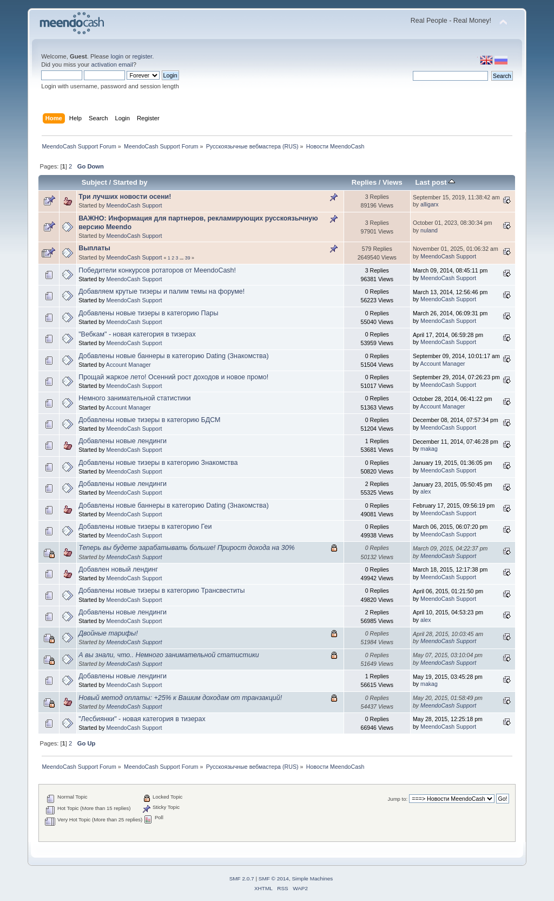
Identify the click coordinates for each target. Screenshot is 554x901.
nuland (429, 230)
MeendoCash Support (134, 205)
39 (187, 258)
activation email (112, 64)
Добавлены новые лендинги (122, 441)
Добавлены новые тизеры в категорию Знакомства (158, 462)
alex (425, 491)
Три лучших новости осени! (124, 196)
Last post (436, 182)
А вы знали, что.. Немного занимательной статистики (168, 655)
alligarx (429, 204)
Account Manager (128, 364)
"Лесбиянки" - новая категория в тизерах (142, 719)
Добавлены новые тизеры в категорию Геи (145, 526)
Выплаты (94, 248)
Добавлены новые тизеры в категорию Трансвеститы (161, 590)
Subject (94, 182)
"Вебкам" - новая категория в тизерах (136, 334)
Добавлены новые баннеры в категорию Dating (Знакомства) (173, 356)
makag (429, 448)
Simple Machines (312, 878)
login (116, 56)
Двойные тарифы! (107, 633)
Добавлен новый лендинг (118, 569)
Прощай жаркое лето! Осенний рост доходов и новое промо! (173, 377)
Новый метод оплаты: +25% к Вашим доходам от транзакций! (180, 698)
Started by (130, 182)
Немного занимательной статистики (134, 398)
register (142, 56)
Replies (364, 182)
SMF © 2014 (274, 878)
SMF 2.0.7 (241, 878)
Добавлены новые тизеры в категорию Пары (148, 313)
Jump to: (398, 799)
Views (392, 182)
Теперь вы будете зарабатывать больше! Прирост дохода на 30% (186, 548)
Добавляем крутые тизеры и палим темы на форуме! (161, 291)
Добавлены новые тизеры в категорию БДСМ (149, 420)
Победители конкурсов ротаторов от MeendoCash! (157, 270)
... (182, 258)
